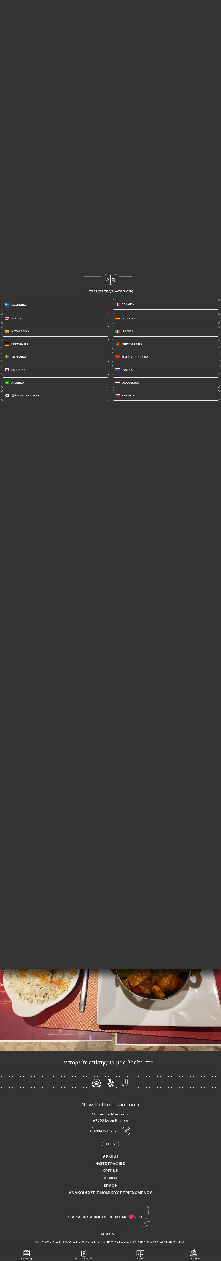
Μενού (110, 1178)
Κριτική (110, 1171)
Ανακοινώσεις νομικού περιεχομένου (110, 1192)
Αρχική (110, 1156)
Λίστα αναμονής (84, 1254)
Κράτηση (26, 1254)
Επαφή (110, 1185)
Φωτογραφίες (110, 1163)
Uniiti (114, 1234)
